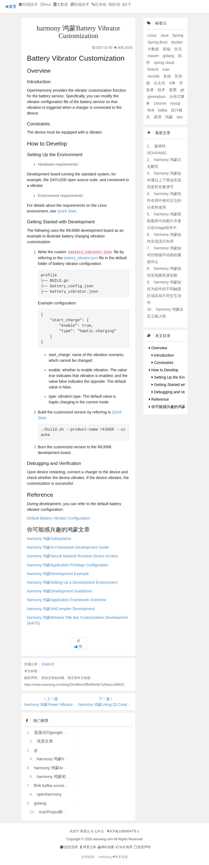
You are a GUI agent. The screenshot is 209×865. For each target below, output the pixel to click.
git (182, 90)
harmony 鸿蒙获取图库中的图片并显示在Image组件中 (164, 221)
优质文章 (45, 741)
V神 (172, 83)
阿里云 (85, 831)
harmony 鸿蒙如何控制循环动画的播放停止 (164, 255)
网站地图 (105, 847)
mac (166, 69)
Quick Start (66, 211)
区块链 (98, 4)
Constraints (162, 362)
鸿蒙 (169, 117)
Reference (159, 399)
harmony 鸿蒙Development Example (58, 573)
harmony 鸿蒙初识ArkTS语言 (63, 776)
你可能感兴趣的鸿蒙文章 (171, 406)
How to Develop (163, 370)
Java (164, 35)
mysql (175, 103)
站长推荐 (123, 847)
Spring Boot (157, 42)
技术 (162, 90)
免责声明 (141, 847)
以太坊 (160, 83)
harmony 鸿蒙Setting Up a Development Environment (72, 582)
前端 (167, 49)
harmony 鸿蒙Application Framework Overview (66, 600)
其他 (114, 4)
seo (180, 117)
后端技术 (28, 4)
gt (36, 750)
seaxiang (105, 857)
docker (177, 42)
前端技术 (79, 4)
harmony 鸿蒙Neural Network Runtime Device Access (72, 556)
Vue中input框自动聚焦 (59, 812)
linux (45, 4)
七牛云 (99, 831)
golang (40, 803)
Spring (177, 35)
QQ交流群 (69, 847)
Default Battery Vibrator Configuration (58, 518)
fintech (153, 69)
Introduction (163, 355)
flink (151, 110)
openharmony (49, 794)
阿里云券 (87, 847)
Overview (158, 348)
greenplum (157, 96)
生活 (178, 49)
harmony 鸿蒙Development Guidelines (59, 591)
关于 (126, 4)
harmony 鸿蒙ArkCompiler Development (61, 609)
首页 (10, 6)
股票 (173, 90)
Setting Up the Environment (176, 377)
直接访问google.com (53, 732)
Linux (152, 35)
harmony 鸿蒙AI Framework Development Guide (68, 547)
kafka (163, 110)
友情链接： (89, 857)
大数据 (60, 4)
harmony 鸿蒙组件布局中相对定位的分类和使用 (164, 200)
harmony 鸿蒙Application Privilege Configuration (68, 565)
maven (153, 56)
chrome (161, 103)
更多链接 (120, 857)
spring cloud (164, 62)
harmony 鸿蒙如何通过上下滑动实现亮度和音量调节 (164, 180)
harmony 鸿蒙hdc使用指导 (61, 758)
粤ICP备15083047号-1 (123, 831)
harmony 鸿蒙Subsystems (49, 538)
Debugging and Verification (175, 392)
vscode (154, 76)
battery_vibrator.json (81, 258)
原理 (158, 117)
